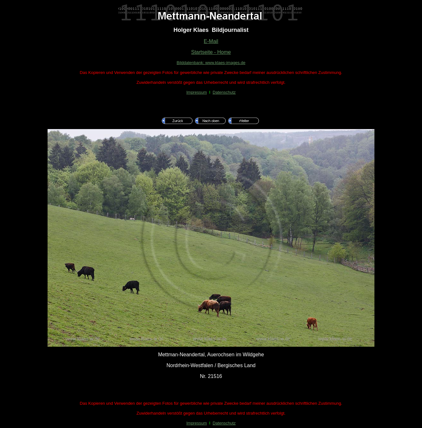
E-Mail (211, 41)
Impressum (196, 92)
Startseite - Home (211, 52)
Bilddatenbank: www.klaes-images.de (211, 62)
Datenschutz (224, 92)
